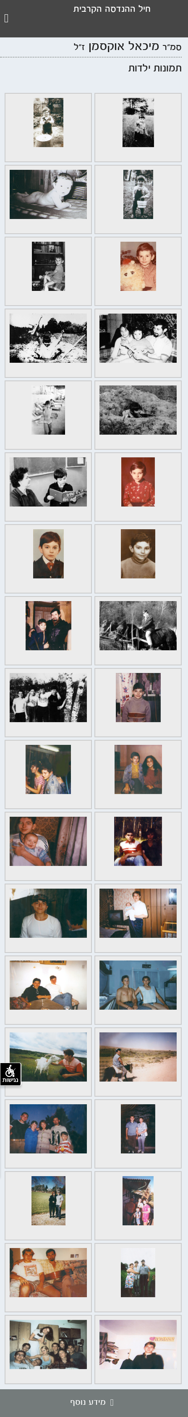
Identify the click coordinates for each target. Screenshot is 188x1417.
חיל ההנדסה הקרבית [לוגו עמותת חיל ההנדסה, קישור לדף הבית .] (112, 9)
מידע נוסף (94, 1402)
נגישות (10, 1074)
